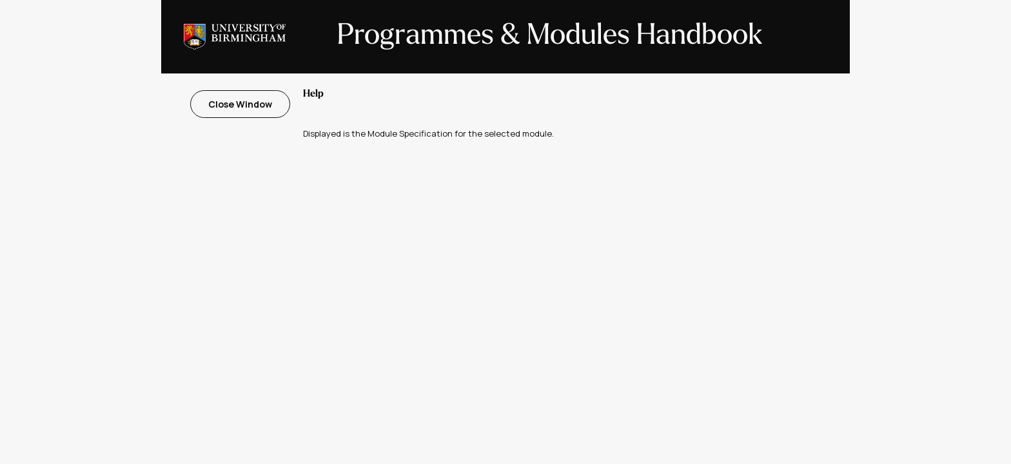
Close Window (240, 104)
